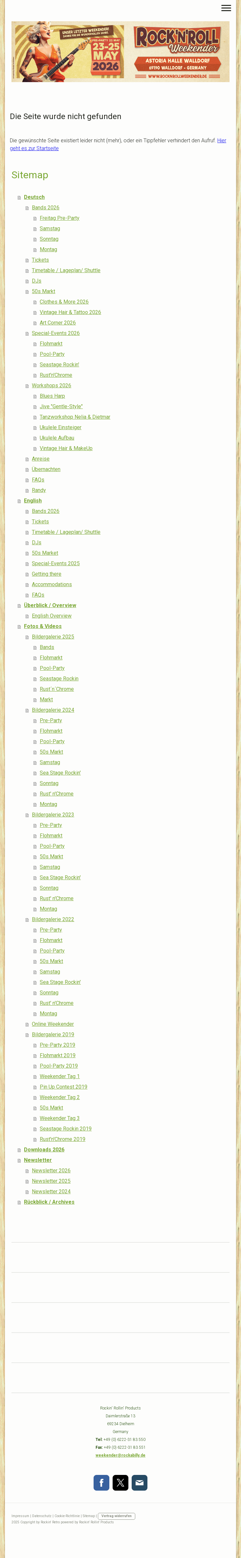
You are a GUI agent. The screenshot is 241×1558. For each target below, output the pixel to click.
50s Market (45, 553)
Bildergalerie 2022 (53, 919)
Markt (46, 699)
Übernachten (46, 469)
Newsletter (38, 1160)
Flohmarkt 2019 (58, 1055)
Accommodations (52, 584)
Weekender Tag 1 (60, 1076)
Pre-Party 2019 (57, 1045)
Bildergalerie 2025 (53, 637)
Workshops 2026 (51, 385)
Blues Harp (52, 396)
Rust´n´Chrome (57, 689)
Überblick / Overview (50, 605)
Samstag (50, 228)
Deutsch (34, 197)
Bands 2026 (45, 207)
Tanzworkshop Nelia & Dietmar (75, 417)
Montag (48, 249)
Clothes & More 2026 (64, 302)
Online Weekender (53, 1024)
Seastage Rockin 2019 (66, 1129)
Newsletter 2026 (51, 1170)
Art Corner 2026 (58, 323)
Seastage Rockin (59, 678)
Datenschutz (42, 1516)
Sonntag (49, 239)
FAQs (38, 480)
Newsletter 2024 (51, 1191)
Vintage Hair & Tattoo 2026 (70, 312)
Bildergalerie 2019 (53, 1034)
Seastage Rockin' (59, 364)
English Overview (52, 616)
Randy (39, 490)
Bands (47, 647)
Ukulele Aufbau (57, 438)
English (33, 501)
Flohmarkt (51, 344)
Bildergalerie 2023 (53, 815)
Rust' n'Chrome (57, 794)
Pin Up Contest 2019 (63, 1087)
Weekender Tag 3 (60, 1118)
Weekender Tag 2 (60, 1097)
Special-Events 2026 (56, 333)
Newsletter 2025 (51, 1181)
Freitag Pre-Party (59, 218)
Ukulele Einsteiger (60, 427)
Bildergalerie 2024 (53, 710)
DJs (36, 281)
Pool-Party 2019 (59, 1066)
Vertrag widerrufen (116, 1516)
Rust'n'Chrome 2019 (62, 1139)
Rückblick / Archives (49, 1202)
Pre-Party (51, 720)
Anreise (41, 459)
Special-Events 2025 (56, 563)
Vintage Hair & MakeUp (66, 448)
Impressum (20, 1516)
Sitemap (89, 1516)
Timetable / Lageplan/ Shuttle (66, 270)
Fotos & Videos (43, 626)
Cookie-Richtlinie (67, 1516)
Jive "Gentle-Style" (61, 406)
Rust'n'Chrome (56, 375)
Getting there (46, 574)
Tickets (40, 260)
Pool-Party (52, 354)
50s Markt (43, 291)
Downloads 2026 (44, 1150)
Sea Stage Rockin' (60, 773)
